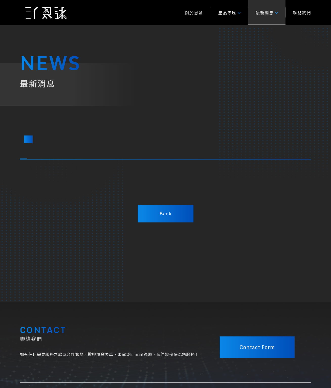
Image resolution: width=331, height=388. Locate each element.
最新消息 (267, 13)
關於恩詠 (194, 13)
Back (165, 213)
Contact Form (257, 347)
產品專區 (229, 13)
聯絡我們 (302, 13)
